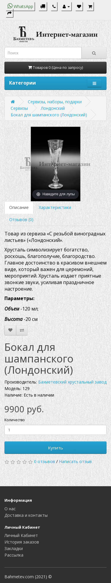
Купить (55, 448)
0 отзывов (44, 461)
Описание (19, 207)
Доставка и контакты (26, 515)
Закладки (13, 548)
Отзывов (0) (21, 219)
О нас (10, 508)
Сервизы (19, 108)
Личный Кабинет (21, 535)
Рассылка (13, 555)
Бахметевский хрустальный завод (72, 382)
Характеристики (55, 207)
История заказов (21, 542)
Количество (14, 419)
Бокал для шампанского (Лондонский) (49, 115)
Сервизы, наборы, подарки (55, 101)
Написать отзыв (75, 461)
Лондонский (53, 108)
